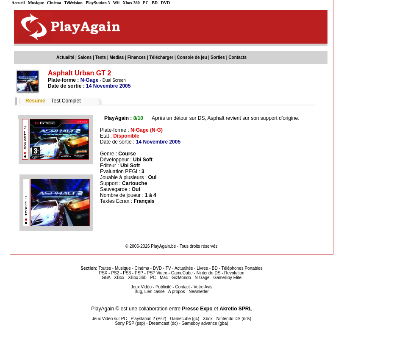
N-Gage (201, 277)
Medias (117, 57)
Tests (100, 57)
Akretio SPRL (235, 309)
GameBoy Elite (227, 277)
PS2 (115, 273)
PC (145, 2)
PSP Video (157, 273)
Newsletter (198, 291)
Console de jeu (192, 57)
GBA (106, 277)
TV (168, 268)
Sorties (218, 57)
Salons (85, 57)
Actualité (65, 57)
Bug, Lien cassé (149, 291)
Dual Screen (114, 80)
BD (155, 2)
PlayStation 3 (98, 2)
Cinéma (54, 2)
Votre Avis (203, 287)
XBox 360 (137, 277)
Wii (116, 2)
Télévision (73, 2)
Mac (164, 277)
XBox (119, 277)
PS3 (127, 273)
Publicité (163, 287)
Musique (36, 2)
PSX (103, 273)
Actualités (184, 268)
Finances (137, 57)
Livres (202, 268)
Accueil (18, 2)
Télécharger (161, 57)
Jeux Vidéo (141, 287)
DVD (165, 2)
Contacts (237, 57)
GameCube (182, 273)
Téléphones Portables (241, 268)
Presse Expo (197, 309)
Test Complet (65, 101)
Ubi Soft (143, 160)
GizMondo (181, 277)
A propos (176, 291)
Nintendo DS (209, 273)
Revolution (234, 273)
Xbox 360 (131, 2)
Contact (182, 287)
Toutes (105, 268)
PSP (139, 273)
